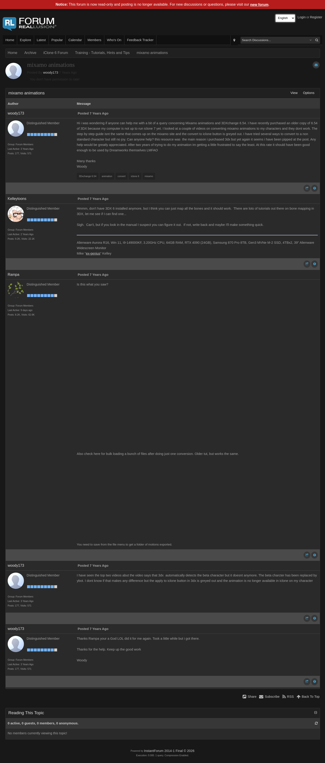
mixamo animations (152, 53)
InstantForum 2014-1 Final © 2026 (169, 751)
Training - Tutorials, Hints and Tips (102, 53)
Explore (25, 40)
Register (316, 17)
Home (10, 40)
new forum (259, 5)
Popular (57, 40)
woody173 (50, 72)
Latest (41, 40)
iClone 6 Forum (55, 53)
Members (94, 40)
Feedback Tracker (140, 40)
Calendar (75, 40)
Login (302, 17)
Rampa (13, 274)
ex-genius (93, 253)
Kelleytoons (17, 199)
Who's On (114, 40)
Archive (30, 53)
